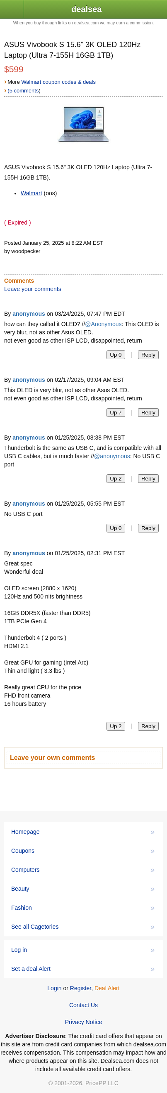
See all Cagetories (83, 927)
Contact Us (83, 1005)
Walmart (31, 193)
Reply (148, 355)
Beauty (83, 889)
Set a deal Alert (83, 969)
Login (54, 988)
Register (80, 988)
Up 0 (115, 355)
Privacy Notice (83, 1022)
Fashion (83, 908)
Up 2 (115, 479)
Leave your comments (32, 289)
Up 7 (115, 412)
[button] (12, 10)
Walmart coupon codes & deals (59, 82)
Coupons (83, 851)
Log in (83, 950)
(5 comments (23, 91)
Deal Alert (107, 988)
